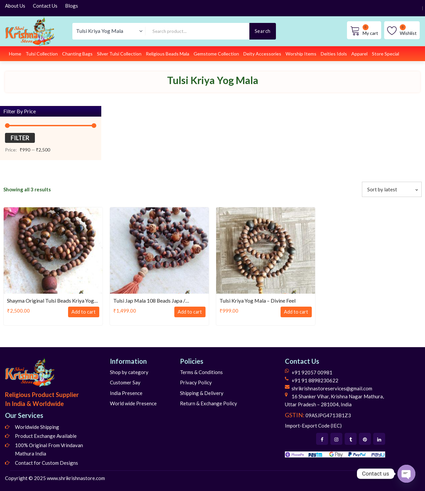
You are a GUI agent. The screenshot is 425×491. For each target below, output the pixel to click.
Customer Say (125, 382)
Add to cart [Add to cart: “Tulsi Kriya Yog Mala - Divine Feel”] (295, 312)
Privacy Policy (196, 382)
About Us (15, 6)
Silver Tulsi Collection (119, 53)
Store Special (385, 53)
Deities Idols (334, 53)
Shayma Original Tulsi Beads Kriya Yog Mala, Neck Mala (51, 300)
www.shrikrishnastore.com (76, 478)
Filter (20, 138)
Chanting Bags (77, 53)
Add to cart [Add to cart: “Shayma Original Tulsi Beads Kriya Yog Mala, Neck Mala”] (82, 312)
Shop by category (129, 372)
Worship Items (301, 53)
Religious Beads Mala (167, 53)
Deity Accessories (262, 53)
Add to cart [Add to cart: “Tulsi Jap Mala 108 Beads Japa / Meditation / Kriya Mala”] (189, 312)
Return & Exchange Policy (208, 403)
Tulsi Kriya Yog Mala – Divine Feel (257, 300)
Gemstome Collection (216, 53)
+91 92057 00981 (312, 372)
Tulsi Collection (42, 53)
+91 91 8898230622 (315, 380)
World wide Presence (133, 403)
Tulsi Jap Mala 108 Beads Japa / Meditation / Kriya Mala (149, 300)
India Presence (126, 393)
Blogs (71, 6)
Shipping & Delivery (201, 393)
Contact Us (45, 6)
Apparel (359, 53)
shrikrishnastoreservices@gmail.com (332, 388)
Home (15, 53)
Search (263, 31)
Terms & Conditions (201, 372)
